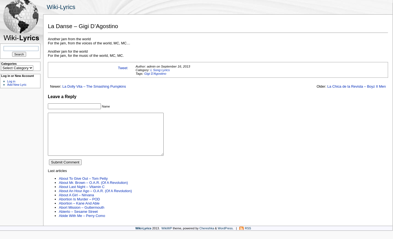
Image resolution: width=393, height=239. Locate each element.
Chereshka (206, 236)
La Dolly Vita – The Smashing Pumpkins (94, 86)
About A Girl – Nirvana (76, 203)
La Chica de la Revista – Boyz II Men (356, 86)
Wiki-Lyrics (61, 7)
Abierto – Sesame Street (78, 220)
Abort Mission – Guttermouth (81, 216)
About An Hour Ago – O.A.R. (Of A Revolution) (95, 199)
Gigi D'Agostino (155, 73)
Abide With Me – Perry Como (82, 224)
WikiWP (166, 236)
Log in (11, 81)
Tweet (123, 68)
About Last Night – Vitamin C (82, 195)
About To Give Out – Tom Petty (83, 187)
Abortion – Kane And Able (79, 212)
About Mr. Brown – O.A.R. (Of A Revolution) (93, 191)
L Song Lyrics (160, 70)
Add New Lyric (16, 84)
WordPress (225, 236)
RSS (248, 236)
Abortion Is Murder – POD (79, 207)
